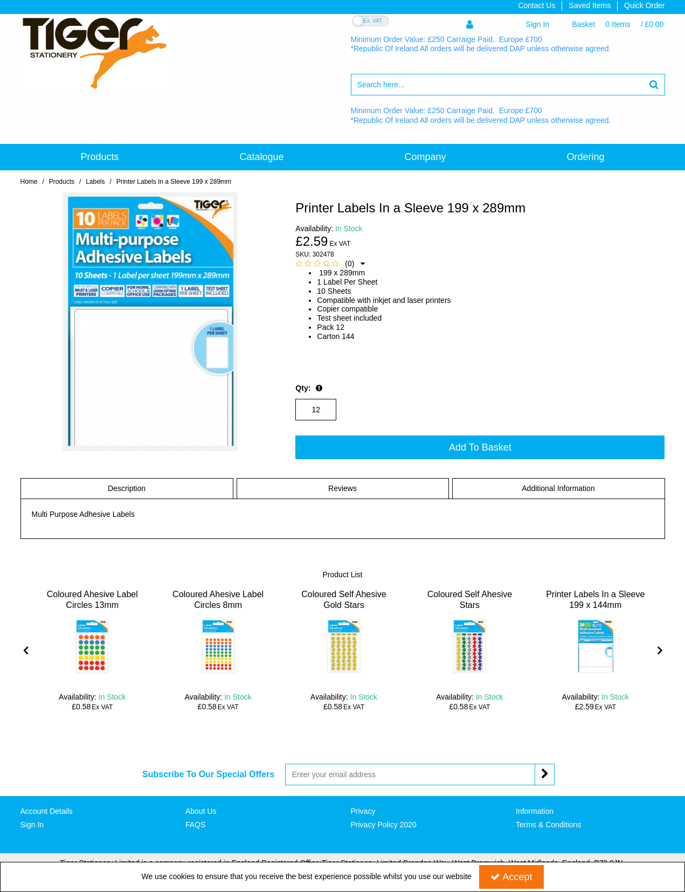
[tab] (126, 489)
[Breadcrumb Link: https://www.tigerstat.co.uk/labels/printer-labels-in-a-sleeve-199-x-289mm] (173, 181)
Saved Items (590, 5)
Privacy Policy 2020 (384, 824)
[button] (329, 263)
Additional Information (558, 488)
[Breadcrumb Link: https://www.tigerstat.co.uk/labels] (95, 181)
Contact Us (536, 5)
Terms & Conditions (548, 824)
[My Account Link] (508, 24)
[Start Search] (654, 84)
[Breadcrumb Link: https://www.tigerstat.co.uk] (29, 181)
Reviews (342, 488)
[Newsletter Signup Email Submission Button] (545, 774)
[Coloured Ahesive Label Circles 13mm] (92, 605)
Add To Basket (480, 447)
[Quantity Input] (315, 409)
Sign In (32, 824)
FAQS (195, 824)
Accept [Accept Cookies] (511, 877)
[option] (92, 650)
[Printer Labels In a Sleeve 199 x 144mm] (595, 605)
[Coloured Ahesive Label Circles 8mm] (218, 605)
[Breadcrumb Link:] (61, 181)
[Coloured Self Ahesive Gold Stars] (344, 605)
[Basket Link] (618, 24)
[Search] (497, 84)
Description (127, 488)
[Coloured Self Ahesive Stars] (470, 605)
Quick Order (644, 5)
